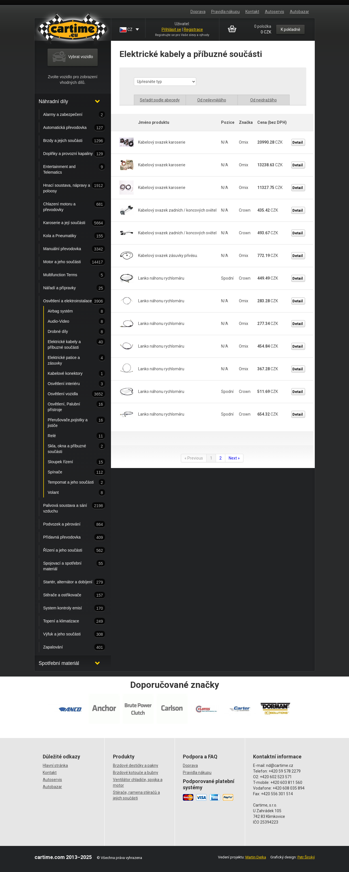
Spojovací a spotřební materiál (68, 565)
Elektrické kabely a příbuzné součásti (71, 344)
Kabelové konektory (71, 373)
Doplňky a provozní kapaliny (68, 154)
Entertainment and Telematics (68, 169)
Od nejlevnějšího (211, 100)
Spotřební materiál (59, 663)
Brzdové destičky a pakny (135, 765)
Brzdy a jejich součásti (68, 140)
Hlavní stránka (55, 765)
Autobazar (299, 11)
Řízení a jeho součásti (68, 550)
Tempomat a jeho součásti (71, 482)
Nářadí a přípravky (68, 288)
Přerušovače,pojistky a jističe (71, 422)
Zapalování (68, 647)
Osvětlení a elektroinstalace (68, 301)
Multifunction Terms (68, 275)
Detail (297, 142)
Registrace (193, 29)
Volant (71, 492)
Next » (234, 458)
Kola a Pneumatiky (68, 236)
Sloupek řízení (71, 462)
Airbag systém (71, 311)
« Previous (194, 458)
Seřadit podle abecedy (160, 100)
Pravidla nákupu (225, 11)
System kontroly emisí (68, 608)
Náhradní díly (53, 101)
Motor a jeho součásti (68, 262)
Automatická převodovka (68, 127)
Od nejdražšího (263, 100)
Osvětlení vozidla (71, 394)
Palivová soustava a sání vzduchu (68, 507)
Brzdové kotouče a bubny (135, 772)
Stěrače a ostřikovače (68, 595)
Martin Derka (255, 857)
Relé (71, 436)
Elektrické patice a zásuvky (71, 359)
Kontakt (252, 11)
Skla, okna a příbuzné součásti (71, 448)
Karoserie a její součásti (68, 223)
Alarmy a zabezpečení (68, 114)
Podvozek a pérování (68, 524)
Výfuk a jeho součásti (68, 634)
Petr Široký (306, 857)
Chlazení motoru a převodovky (68, 206)
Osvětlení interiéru (71, 384)
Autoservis (274, 11)
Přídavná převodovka (68, 537)
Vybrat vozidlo (72, 57)
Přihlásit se (171, 29)
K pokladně (290, 29)
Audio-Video (71, 321)
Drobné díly (71, 331)
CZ (126, 29)
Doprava (197, 11)
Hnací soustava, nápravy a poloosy (68, 187)
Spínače (71, 472)
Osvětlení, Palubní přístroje (71, 406)
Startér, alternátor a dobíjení (68, 582)
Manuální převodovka (68, 249)
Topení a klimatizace (68, 621)
